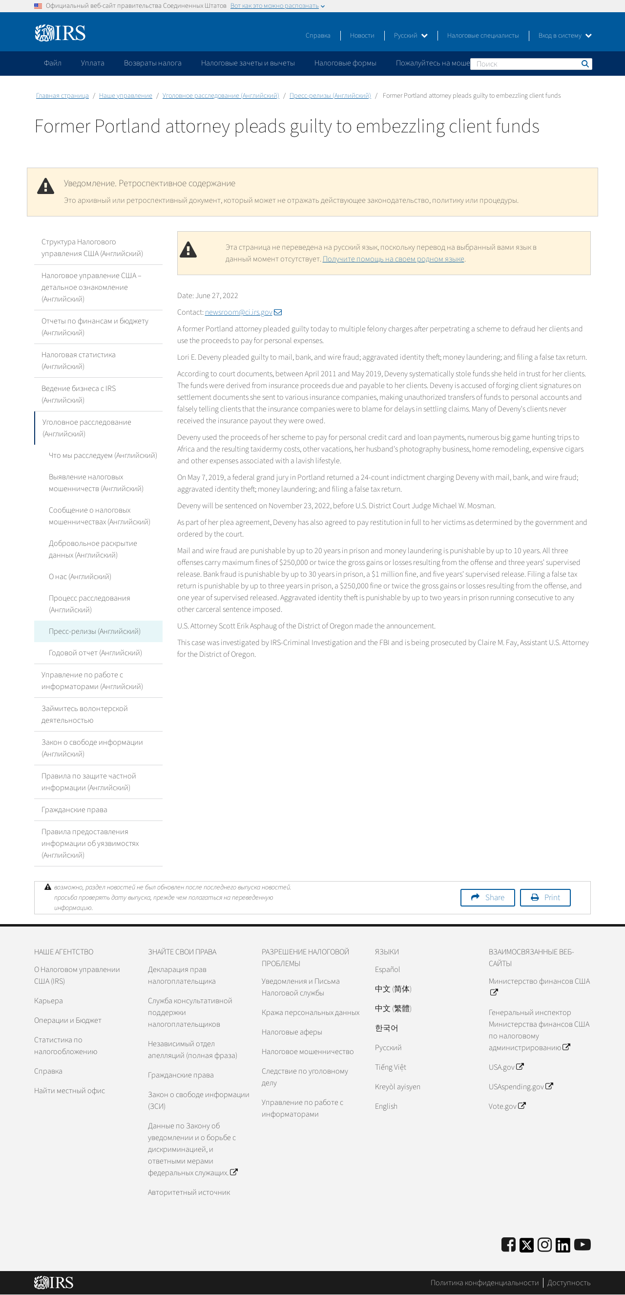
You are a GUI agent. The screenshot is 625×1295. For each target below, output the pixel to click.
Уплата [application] (92, 63)
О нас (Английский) (80, 576)
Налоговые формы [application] (345, 63)
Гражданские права (74, 809)
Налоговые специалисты (483, 36)
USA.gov (506, 1067)
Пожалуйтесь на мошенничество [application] (451, 63)
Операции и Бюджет (68, 1020)
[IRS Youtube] (582, 1245)
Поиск (584, 63)
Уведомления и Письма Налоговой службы (301, 987)
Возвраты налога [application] (153, 63)
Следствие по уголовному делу (305, 1077)
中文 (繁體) (393, 1008)
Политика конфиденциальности (485, 1283)
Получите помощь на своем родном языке (393, 259)
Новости (362, 36)
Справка (318, 36)
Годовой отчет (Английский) (95, 653)
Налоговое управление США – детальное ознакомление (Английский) (92, 287)
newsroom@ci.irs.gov (243, 312)
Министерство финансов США (539, 987)
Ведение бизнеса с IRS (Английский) (79, 394)
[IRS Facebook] (508, 1245)
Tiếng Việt (390, 1067)
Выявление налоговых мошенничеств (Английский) (96, 483)
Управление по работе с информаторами (302, 1108)
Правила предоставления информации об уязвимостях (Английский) (90, 843)
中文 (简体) (393, 989)
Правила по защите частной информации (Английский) (89, 782)
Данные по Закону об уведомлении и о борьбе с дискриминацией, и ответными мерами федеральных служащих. (192, 1149)
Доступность (569, 1283)
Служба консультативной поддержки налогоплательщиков (190, 1012)
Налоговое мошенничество (308, 1051)
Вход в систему (565, 36)
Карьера (48, 1000)
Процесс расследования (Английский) (89, 604)
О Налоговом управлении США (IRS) (77, 975)
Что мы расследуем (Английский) (103, 455)
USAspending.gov (521, 1086)
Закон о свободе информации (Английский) (92, 748)
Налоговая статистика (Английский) (79, 360)
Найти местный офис (69, 1090)
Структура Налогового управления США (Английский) (92, 248)
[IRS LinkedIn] (563, 1248)
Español (387, 969)
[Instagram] (545, 1245)
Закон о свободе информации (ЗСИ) (199, 1100)
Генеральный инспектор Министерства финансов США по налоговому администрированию (539, 1030)
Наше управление (125, 96)
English (386, 1106)
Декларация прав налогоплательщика (182, 975)
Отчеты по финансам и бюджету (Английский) (95, 327)
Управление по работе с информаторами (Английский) (92, 680)
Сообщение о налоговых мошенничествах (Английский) (99, 516)
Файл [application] (53, 63)
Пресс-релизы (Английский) (330, 96)
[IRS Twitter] (527, 1248)
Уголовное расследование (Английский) (221, 96)
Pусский (388, 1047)
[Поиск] (531, 64)
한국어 (386, 1028)
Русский (411, 36)
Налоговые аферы (292, 1032)
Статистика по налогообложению (65, 1046)
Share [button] (494, 898)
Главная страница (62, 96)
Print (552, 898)
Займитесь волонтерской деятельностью (85, 714)
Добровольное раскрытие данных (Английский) (93, 549)
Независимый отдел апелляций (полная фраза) (192, 1049)
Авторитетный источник (189, 1192)
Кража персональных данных (310, 1012)
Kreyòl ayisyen (397, 1086)
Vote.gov (507, 1106)
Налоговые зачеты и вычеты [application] (248, 63)
